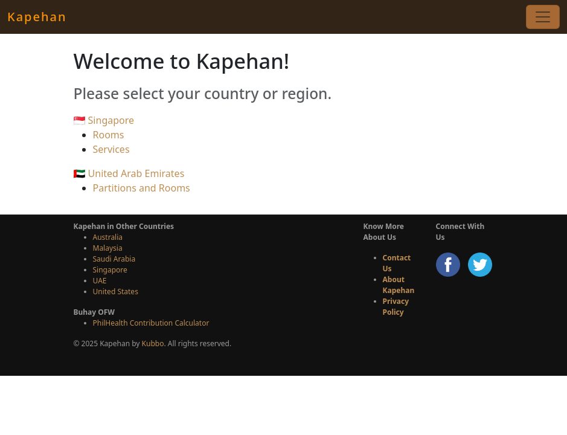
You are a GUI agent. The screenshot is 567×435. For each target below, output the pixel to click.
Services (111, 149)
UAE (100, 281)
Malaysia (108, 248)
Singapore (110, 270)
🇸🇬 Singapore (104, 120)
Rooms (108, 134)
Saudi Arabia (114, 259)
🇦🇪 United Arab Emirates (129, 173)
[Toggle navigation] (543, 17)
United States (115, 291)
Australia (108, 237)
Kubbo (153, 343)
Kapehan (36, 16)
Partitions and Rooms (141, 188)
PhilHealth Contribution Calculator (151, 323)
